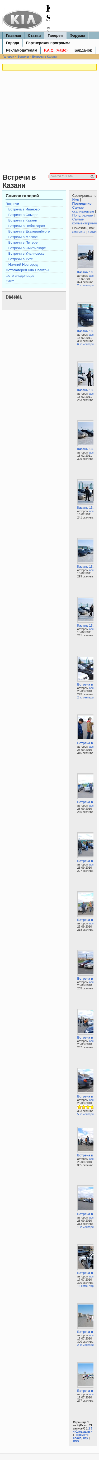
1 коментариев (87, 1227)
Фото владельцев (20, 276)
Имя (75, 200)
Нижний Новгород (22, 264)
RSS (76, 1441)
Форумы (77, 35)
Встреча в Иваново (24, 209)
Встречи (23, 56)
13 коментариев (87, 1285)
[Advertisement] (49, 124)
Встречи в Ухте (20, 259)
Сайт (10, 281)
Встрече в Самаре (23, 215)
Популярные (82, 215)
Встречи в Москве (22, 237)
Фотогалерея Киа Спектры (27, 270)
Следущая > (83, 1431)
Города (12, 43)
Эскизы (78, 232)
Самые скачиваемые (83, 209)
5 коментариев (87, 1114)
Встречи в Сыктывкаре (27, 248)
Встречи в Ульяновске (26, 253)
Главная (13, 35)
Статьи (34, 35)
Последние (81, 203)
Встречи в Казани (44, 56)
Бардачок (83, 50)
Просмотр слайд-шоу (80, 1436)
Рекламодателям (21, 50)
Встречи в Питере (22, 242)
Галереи (55, 35)
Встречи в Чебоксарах (26, 226)
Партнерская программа (48, 43)
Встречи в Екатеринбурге (29, 231)
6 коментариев (87, 344)
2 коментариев (87, 285)
